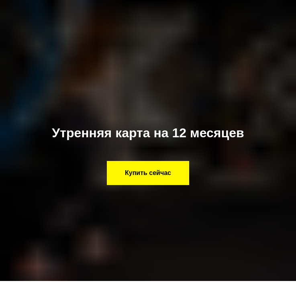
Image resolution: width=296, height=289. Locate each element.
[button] (148, 173)
